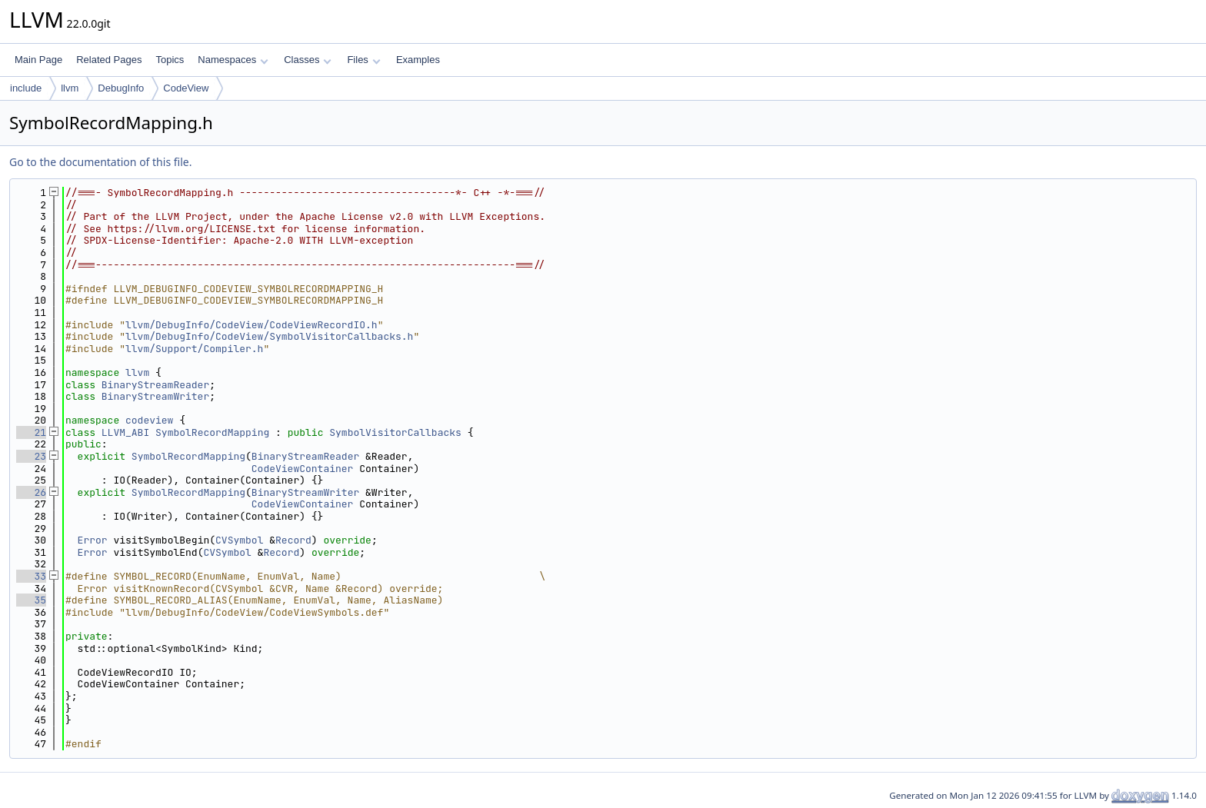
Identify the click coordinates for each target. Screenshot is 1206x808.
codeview (149, 420)
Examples (418, 59)
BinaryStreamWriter (155, 396)
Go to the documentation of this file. (100, 162)
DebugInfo (121, 88)
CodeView (185, 88)
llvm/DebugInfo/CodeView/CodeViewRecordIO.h (251, 324)
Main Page (38, 59)
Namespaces (233, 59)
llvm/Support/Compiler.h (194, 348)
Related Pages (109, 59)
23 (31, 456)
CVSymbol (239, 540)
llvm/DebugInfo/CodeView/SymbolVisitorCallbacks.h (269, 336)
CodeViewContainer (303, 468)
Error (93, 540)
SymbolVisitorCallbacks (395, 432)
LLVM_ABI (125, 432)
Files (363, 59)
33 (31, 576)
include (26, 88)
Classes (307, 59)
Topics (169, 59)
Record (293, 540)
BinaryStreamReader (155, 384)
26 (31, 492)
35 (31, 600)
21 (31, 432)
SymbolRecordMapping (212, 432)
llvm (69, 88)
